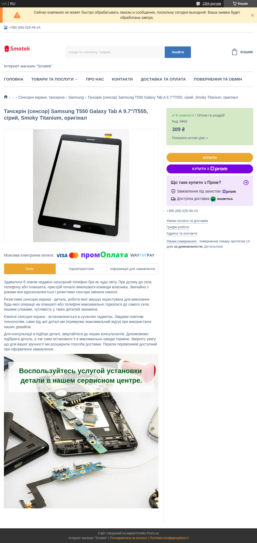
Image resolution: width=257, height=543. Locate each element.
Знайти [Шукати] (178, 52)
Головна (13, 79)
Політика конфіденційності (169, 538)
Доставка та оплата (163, 79)
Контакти (122, 79)
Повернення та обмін (218, 79)
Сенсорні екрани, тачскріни (41, 97)
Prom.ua (153, 533)
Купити (210, 158)
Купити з (209, 169)
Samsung (76, 97)
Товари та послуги (52, 79)
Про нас (95, 79)
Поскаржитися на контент (128, 538)
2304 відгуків (211, 4)
